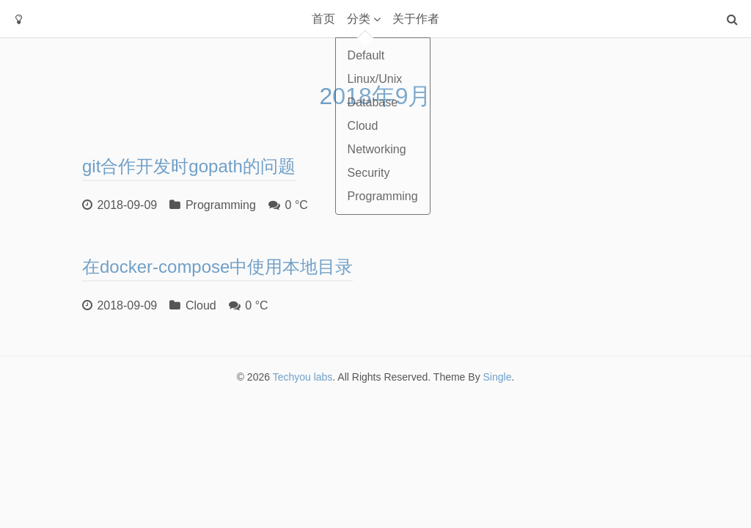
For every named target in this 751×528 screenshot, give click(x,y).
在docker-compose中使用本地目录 (217, 266)
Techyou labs (303, 377)
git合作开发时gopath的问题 (189, 166)
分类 (358, 18)
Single (497, 377)
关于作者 (415, 18)
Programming (221, 205)
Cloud (201, 305)
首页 (323, 18)
